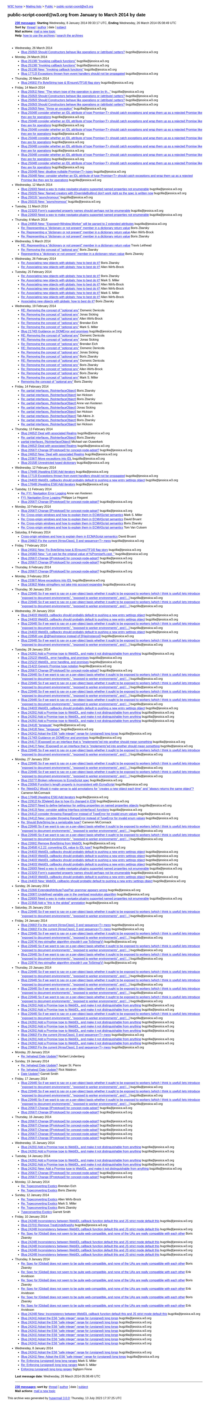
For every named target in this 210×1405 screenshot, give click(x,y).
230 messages (25, 23)
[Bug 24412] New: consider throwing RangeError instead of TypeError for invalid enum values (83, 818)
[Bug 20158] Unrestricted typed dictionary (48, 462)
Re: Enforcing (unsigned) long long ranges (49, 1360)
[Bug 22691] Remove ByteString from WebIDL (51, 843)
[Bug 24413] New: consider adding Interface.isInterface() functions (65, 809)
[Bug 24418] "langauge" (37, 725)
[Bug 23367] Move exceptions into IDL (46, 458)
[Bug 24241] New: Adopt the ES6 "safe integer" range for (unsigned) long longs (73, 1356)
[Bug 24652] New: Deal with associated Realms (52, 454)
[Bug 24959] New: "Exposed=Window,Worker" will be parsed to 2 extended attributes (77, 223)
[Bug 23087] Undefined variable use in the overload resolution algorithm (68, 894)
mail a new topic (44, 31)
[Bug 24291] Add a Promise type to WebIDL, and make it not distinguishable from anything (81, 653)
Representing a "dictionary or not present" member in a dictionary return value (72, 253)
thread (31, 27)
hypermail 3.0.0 (59, 1398)
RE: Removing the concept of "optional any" (50, 310)
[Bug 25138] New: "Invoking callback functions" (52, 69)
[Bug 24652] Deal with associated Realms (49, 433)
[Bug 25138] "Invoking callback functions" (48, 61)
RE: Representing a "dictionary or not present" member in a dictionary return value (75, 245)
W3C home (15, 6)
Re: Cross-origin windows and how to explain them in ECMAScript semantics (72, 515)
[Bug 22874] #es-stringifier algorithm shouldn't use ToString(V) (62, 941)
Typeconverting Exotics (36, 1212)
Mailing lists (33, 6)
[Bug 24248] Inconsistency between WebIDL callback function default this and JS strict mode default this (90, 1221)
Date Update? (30, 1073)
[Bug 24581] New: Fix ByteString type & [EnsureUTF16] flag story (64, 549)
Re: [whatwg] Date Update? (39, 1056)
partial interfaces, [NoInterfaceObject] (46, 441)
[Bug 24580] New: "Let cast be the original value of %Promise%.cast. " (68, 554)
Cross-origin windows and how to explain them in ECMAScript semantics (69, 536)
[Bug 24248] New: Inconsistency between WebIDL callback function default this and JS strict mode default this (94, 1313)
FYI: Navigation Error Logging (41, 497)
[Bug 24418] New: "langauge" (40, 729)
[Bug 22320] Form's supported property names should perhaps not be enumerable (75, 210)
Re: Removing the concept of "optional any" (50, 249)
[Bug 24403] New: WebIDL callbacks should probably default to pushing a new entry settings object (87, 881)
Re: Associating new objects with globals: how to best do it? (60, 262)
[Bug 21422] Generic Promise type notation (49, 666)
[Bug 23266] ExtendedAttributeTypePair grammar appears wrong (64, 890)
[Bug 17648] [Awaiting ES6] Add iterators (48, 471)
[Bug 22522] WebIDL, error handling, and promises (55, 657)
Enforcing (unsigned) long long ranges (46, 1369)
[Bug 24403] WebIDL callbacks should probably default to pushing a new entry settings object (83, 480)
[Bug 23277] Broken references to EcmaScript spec (55, 780)
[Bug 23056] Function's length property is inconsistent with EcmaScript (67, 784)
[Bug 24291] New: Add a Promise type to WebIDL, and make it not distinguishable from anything (85, 1168)
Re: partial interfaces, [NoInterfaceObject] (48, 390)
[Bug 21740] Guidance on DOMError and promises (54, 331)
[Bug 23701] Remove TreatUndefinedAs (47, 1225)
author (42, 27)
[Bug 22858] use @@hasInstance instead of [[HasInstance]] (61, 636)
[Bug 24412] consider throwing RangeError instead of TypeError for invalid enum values (79, 813)
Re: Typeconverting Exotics (39, 1186)
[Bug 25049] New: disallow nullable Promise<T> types (57, 171)
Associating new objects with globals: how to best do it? (58, 301)
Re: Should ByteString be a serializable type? (51, 822)
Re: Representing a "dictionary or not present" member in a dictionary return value (75, 228)
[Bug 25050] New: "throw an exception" (47, 108)
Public (49, 6)
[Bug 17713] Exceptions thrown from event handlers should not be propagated (73, 73)
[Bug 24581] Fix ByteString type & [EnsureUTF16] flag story (60, 82)
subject (61, 27)
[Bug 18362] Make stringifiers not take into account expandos (61, 584)
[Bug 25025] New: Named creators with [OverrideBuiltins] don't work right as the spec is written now (87, 193)
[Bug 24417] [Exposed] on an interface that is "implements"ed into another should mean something (86, 741)
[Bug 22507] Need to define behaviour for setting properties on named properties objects (79, 805)
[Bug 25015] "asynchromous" (40, 197)
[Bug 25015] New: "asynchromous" (44, 201)
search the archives (70, 35)
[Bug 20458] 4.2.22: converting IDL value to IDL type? (56, 847)
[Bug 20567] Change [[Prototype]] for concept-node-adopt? (60, 450)
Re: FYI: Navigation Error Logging (43, 493)
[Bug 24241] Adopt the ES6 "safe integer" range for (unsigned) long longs (69, 733)
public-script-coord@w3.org (74, 6)
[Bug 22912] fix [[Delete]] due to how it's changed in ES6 (58, 801)
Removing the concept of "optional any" (47, 381)
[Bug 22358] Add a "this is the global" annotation (53, 902)
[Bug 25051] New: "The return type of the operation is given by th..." (66, 91)
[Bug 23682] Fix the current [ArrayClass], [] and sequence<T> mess (66, 540)
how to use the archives (39, 35)
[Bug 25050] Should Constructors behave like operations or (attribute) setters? (73, 52)
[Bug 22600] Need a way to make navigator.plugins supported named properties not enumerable (85, 189)
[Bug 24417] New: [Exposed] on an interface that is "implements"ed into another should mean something (90, 746)
